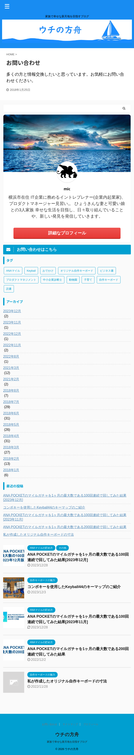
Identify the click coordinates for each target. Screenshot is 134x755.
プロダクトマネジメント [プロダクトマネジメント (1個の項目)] (21, 279)
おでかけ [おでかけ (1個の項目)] (47, 270)
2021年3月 (11, 368)
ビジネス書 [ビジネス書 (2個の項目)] (107, 270)
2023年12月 (12, 311)
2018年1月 (11, 470)
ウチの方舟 (67, 734)
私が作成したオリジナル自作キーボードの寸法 (38, 534)
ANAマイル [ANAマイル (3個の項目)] (13, 270)
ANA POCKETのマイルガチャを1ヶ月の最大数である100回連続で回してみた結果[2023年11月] (64, 517)
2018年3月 (11, 447)
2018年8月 (11, 390)
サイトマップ (70, 724)
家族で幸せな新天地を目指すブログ (67, 741)
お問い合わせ (49, 724)
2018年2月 (11, 458)
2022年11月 (12, 345)
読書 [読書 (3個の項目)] (9, 288)
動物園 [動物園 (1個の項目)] (73, 279)
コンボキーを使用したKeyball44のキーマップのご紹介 (44, 507)
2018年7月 (11, 402)
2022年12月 (12, 334)
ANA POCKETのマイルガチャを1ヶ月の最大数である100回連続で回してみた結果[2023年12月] (64, 498)
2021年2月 (11, 379)
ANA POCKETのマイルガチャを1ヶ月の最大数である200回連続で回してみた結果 (64, 527)
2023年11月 (12, 322)
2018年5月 (11, 424)
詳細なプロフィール (67, 233)
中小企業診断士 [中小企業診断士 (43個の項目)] (52, 279)
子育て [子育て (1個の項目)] (88, 279)
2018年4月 (11, 436)
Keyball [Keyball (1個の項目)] (31, 270)
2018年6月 (11, 413)
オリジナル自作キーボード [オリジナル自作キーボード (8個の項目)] (76, 270)
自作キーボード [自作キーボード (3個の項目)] (108, 279)
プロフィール (90, 724)
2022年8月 (11, 356)
